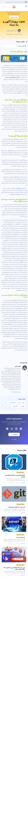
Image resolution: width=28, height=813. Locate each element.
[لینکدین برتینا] (7, 428)
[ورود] (2, 6)
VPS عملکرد (12, 403)
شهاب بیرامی (18, 366)
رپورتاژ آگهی (18, 188)
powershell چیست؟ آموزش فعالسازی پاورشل (15, 476)
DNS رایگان (15, 406)
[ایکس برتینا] (11, 428)
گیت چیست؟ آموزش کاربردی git (17, 507)
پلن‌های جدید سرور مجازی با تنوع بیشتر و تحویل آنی (14, 2)
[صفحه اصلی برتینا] (14, 6)
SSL (6, 403)
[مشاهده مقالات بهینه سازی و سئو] (20, 472)
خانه (20, 12)
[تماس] (4, 6)
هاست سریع (21, 403)
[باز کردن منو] (26, 6)
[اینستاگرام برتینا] (16, 428)
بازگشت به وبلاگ (21, 42)
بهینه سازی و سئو (10, 12)
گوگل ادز (22, 406)
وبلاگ (16, 12)
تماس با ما (14, 439)
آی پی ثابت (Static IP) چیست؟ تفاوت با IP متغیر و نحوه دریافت (14, 568)
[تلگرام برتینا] (21, 428)
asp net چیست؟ (20, 537)
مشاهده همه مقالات (16, 392)
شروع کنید (14, 434)
